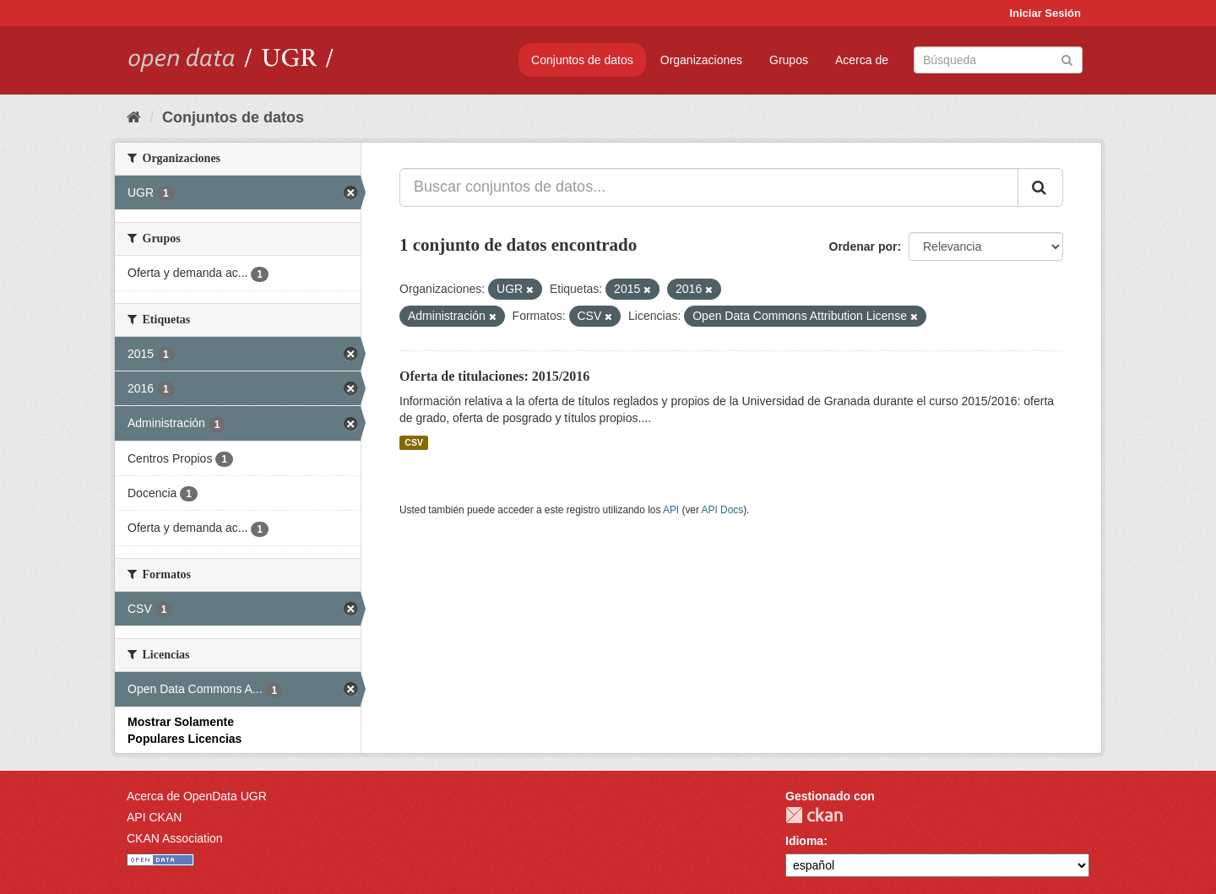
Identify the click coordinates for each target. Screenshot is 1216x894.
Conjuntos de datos (582, 60)
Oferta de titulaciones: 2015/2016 (494, 376)
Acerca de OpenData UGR (197, 796)
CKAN (814, 815)
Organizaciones (701, 60)
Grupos (788, 60)
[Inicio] (134, 117)
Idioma (804, 841)
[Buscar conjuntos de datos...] (708, 187)
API (671, 510)
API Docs (723, 510)
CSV (413, 442)
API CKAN (154, 817)
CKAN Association (175, 838)
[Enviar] (1067, 58)
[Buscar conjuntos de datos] (998, 59)
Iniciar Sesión (1045, 13)
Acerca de (861, 60)
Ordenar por (863, 246)
